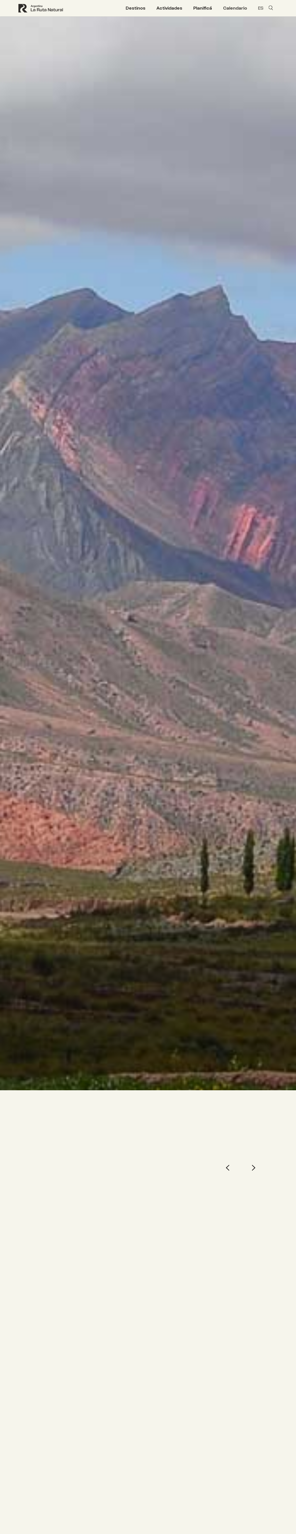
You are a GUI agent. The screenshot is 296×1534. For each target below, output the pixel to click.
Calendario (235, 8)
